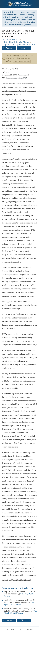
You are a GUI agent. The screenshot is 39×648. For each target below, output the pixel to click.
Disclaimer (11, 630)
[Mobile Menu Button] (2, 4)
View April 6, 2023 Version (19, 603)
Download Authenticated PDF (16, 78)
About (30, 630)
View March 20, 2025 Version (20, 612)
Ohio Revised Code (10, 39)
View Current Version (22, 61)
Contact (22, 630)
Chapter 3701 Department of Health (18, 44)
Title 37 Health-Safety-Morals (15, 41)
